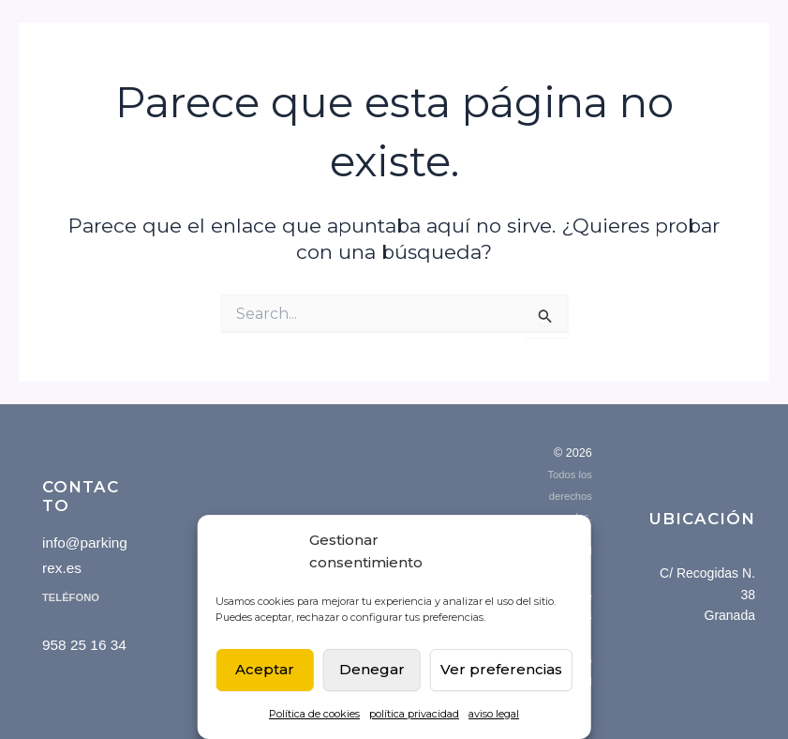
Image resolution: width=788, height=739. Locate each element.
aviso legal (493, 713)
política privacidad (414, 713)
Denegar (372, 669)
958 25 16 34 (84, 645)
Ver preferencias (501, 669)
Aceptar (264, 669)
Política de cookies (314, 713)
